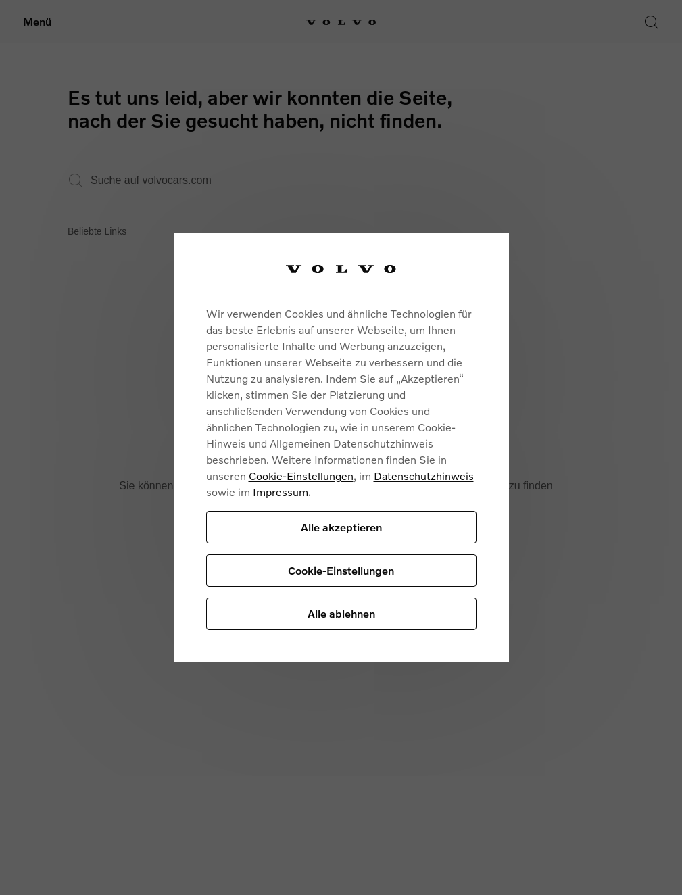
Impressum (280, 491)
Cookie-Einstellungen (301, 475)
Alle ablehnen (341, 613)
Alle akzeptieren (341, 527)
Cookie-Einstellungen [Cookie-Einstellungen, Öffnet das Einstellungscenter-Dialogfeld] (341, 570)
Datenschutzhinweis (424, 475)
